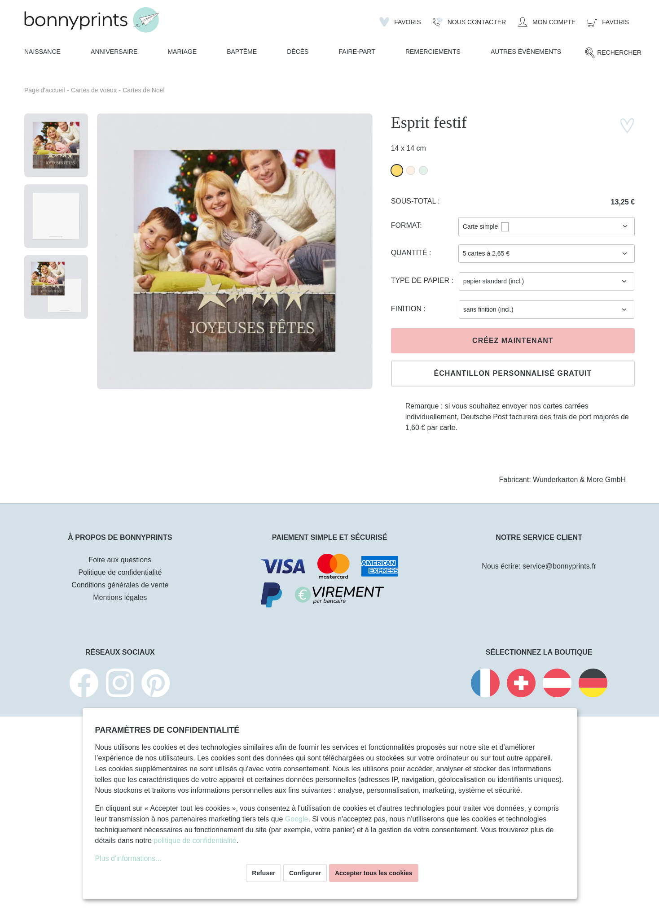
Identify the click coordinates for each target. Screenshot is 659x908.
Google (296, 819)
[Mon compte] (546, 22)
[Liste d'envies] (400, 22)
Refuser (263, 873)
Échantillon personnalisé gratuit (513, 373)
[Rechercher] (613, 52)
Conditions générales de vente (119, 585)
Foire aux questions (120, 560)
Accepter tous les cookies (374, 873)
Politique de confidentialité (120, 572)
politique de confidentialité (195, 840)
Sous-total (414, 201)
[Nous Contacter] (469, 22)
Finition (407, 309)
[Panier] (608, 22)
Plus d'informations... (128, 858)
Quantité (410, 252)
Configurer (305, 873)
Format (405, 225)
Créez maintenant (512, 340)
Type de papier (421, 280)
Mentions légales (120, 597)
